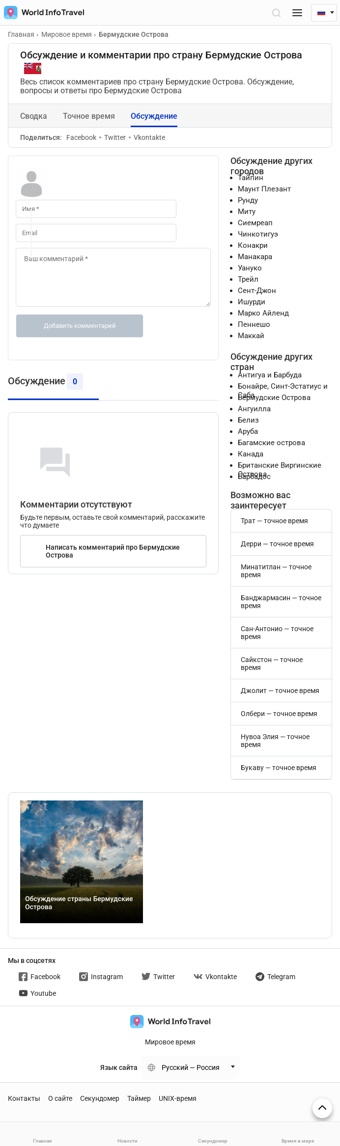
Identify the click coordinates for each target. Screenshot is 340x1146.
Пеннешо (254, 324)
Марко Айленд (263, 313)
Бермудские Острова (274, 397)
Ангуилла (254, 408)
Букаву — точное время (278, 768)
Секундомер (99, 1098)
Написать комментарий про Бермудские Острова (113, 551)
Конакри (253, 245)
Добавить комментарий (80, 325)
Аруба (248, 431)
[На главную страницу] (42, 12)
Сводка (33, 116)
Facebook (81, 137)
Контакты (24, 1098)
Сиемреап (255, 222)
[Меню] (297, 12)
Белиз (248, 420)
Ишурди (251, 301)
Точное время (89, 116)
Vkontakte (147, 137)
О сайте (60, 1098)
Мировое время (170, 1042)
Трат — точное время (274, 521)
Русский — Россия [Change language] (191, 1067)
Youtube (37, 993)
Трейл (248, 279)
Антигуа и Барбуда (270, 375)
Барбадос (254, 476)
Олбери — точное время (279, 714)
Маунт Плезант (264, 189)
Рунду (248, 200)
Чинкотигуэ (258, 234)
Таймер (139, 1098)
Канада (250, 454)
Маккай (251, 335)
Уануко (250, 268)
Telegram (275, 976)
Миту (246, 211)
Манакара (255, 256)
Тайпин (250, 177)
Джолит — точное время (280, 690)
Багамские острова (271, 442)
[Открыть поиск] (275, 12)
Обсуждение (154, 116)
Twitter (112, 137)
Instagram (101, 976)
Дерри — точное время (277, 544)
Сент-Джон (257, 290)
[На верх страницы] (322, 1108)
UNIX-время (178, 1098)
